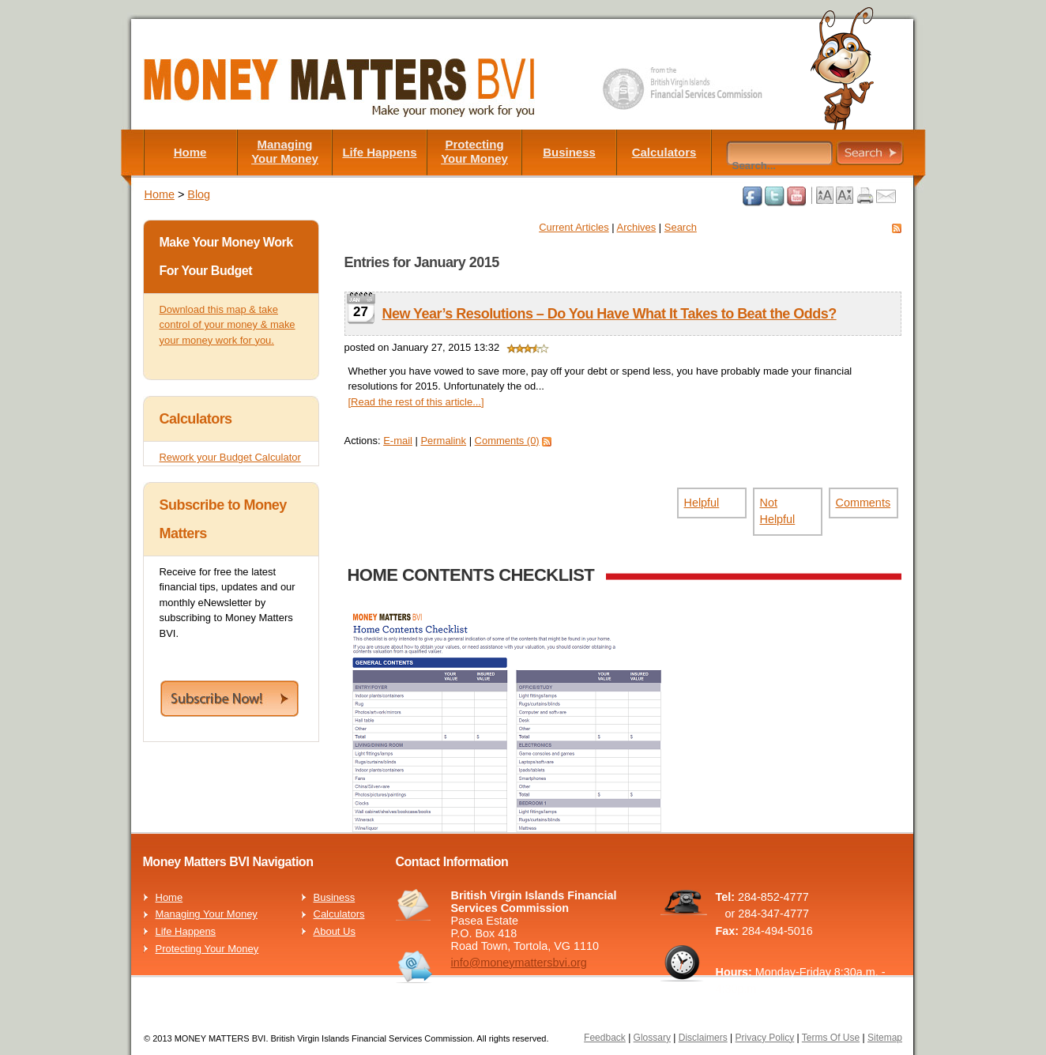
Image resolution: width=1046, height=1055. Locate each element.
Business (569, 152)
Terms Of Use (831, 1037)
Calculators (664, 152)
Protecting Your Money (474, 151)
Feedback (605, 1037)
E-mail (397, 440)
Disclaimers (703, 1037)
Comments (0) (507, 440)
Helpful (702, 502)
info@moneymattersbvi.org (519, 962)
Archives (637, 227)
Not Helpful (778, 511)
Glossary (652, 1037)
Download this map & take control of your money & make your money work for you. (227, 324)
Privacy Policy (765, 1037)
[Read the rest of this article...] (416, 402)
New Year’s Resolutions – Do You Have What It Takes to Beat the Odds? (609, 314)
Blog (198, 194)
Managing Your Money (284, 151)
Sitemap (884, 1037)
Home (190, 152)
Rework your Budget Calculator (230, 457)
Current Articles (574, 227)
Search (680, 227)
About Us (335, 931)
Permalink (443, 440)
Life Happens (379, 152)
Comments (863, 502)
